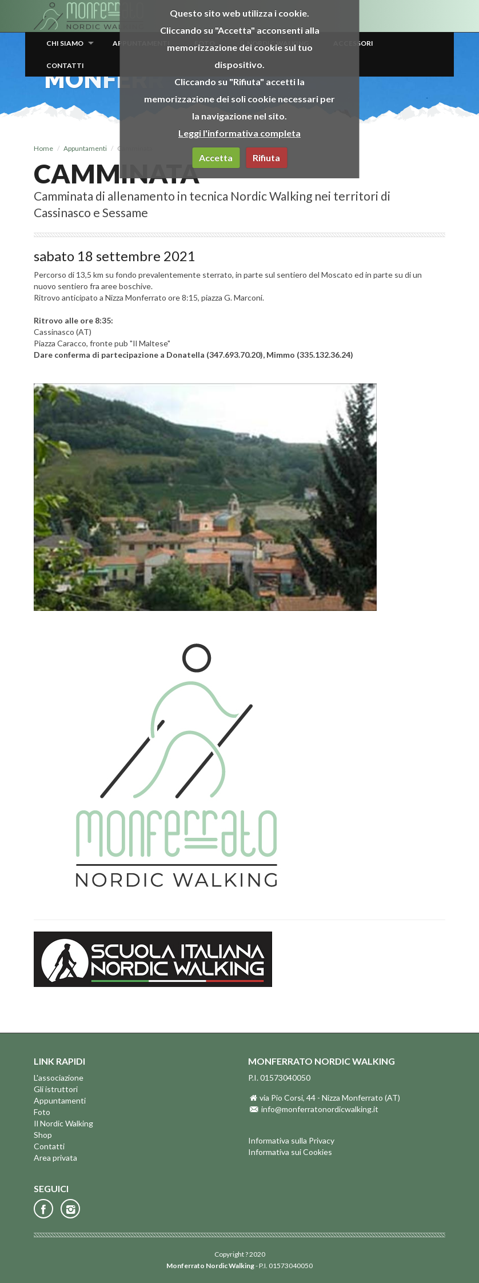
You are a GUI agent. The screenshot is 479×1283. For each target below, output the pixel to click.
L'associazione (58, 1077)
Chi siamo (64, 43)
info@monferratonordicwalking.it (319, 1109)
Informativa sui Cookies (290, 1152)
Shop (43, 1135)
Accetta (216, 157)
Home (43, 148)
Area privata (55, 1157)
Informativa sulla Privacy (291, 1140)
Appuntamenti (85, 148)
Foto (42, 1112)
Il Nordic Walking (63, 1123)
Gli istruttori (56, 1089)
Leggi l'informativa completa (239, 132)
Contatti (65, 65)
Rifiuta (266, 157)
